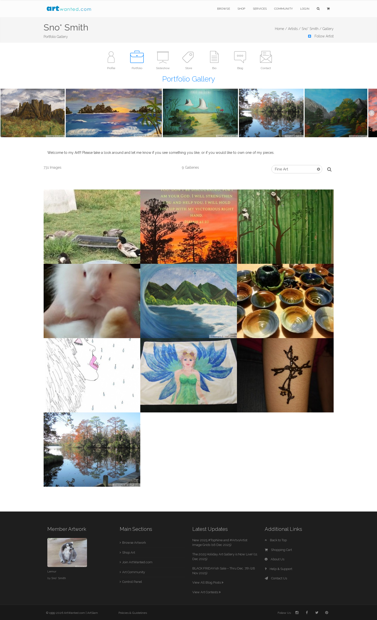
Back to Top (276, 540)
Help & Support (278, 569)
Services (260, 8)
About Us (274, 559)
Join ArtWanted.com (137, 562)
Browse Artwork (134, 542)
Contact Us (276, 578)
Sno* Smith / (311, 29)
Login (304, 8)
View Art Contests (206, 592)
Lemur (51, 571)
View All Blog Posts (207, 582)
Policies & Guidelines (132, 613)
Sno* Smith (58, 578)
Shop (241, 8)
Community (283, 8)
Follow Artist (321, 36)
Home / (281, 29)
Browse (223, 8)
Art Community (133, 572)
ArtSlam (92, 613)
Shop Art (128, 552)
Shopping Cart (278, 550)
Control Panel (132, 582)
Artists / (294, 29)
